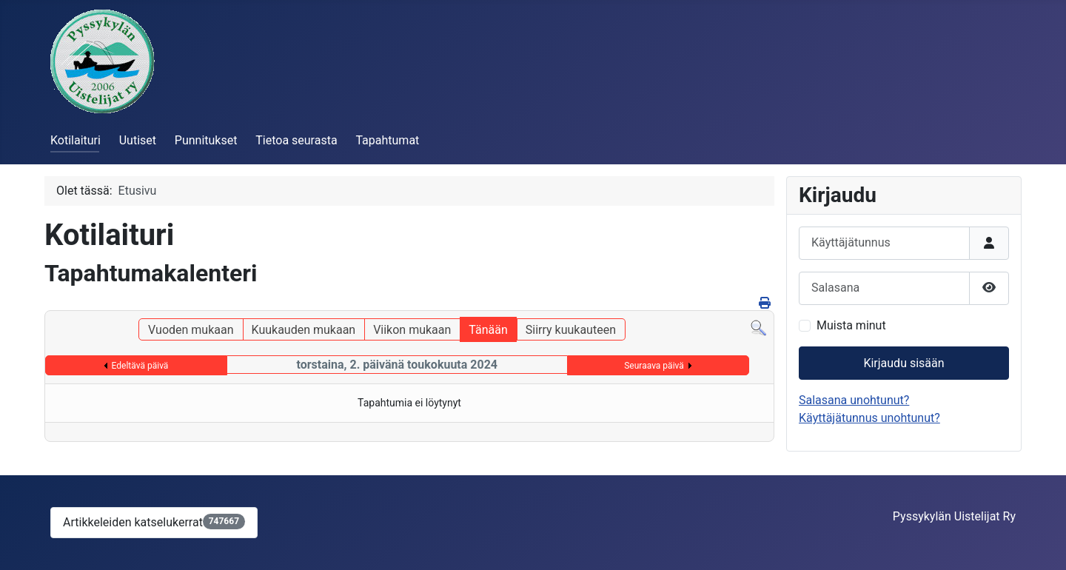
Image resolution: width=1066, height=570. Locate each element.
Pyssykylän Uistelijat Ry (954, 516)
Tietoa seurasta (296, 140)
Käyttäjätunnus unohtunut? (869, 418)
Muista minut (851, 325)
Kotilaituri (75, 140)
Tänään (488, 330)
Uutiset (137, 140)
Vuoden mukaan (190, 330)
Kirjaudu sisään (903, 363)
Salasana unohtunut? (854, 400)
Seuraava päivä (654, 366)
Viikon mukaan (412, 330)
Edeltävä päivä (140, 366)
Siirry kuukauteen (571, 330)
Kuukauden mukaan (304, 330)
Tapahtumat (387, 140)
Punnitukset (206, 140)
